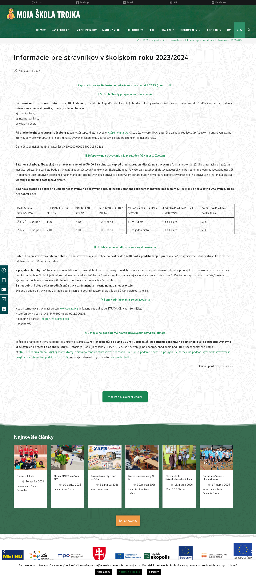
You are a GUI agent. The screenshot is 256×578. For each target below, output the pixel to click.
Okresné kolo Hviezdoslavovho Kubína (179, 477)
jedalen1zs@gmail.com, (55, 319)
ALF (175, 2)
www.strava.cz (69, 308)
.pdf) (169, 85)
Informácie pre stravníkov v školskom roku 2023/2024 (213, 40)
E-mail (130, 2)
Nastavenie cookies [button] (129, 571)
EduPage (84, 2)
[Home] (138, 40)
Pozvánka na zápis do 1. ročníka (104, 477)
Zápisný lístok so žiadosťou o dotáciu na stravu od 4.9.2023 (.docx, (121, 85)
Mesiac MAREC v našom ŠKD (66, 477)
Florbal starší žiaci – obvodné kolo (213, 477)
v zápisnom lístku (118, 132)
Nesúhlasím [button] (103, 571)
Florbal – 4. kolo (25, 476)
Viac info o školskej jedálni (125, 397)
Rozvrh (39, 2)
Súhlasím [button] (154, 571)
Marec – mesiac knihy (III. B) (141, 477)
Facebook (220, 2)
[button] (4, 551)
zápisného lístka (121, 357)
